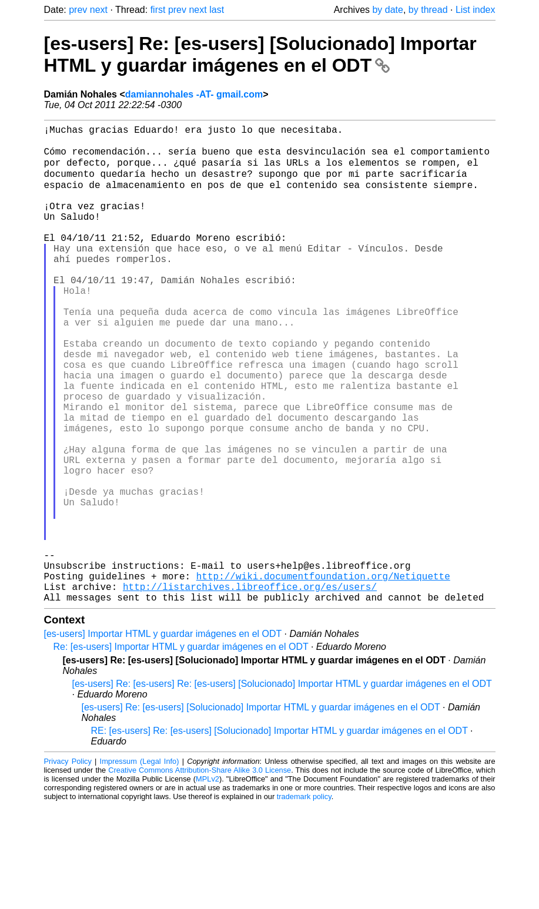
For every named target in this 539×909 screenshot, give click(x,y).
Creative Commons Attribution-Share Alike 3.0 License (199, 873)
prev (78, 10)
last (216, 10)
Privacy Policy (68, 864)
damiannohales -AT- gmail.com (194, 94)
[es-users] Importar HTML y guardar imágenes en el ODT (163, 737)
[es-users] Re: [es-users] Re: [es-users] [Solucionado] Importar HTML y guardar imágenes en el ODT (282, 787)
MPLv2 (207, 882)
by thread (428, 10)
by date (387, 10)
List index (476, 10)
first (158, 10)
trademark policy (304, 899)
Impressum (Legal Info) (139, 864)
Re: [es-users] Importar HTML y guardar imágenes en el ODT (181, 750)
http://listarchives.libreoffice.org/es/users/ (250, 687)
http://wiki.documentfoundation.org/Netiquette (323, 674)
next (99, 10)
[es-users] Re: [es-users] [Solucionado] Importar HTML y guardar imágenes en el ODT (260, 54)
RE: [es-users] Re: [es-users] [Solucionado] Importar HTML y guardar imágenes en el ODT (279, 834)
